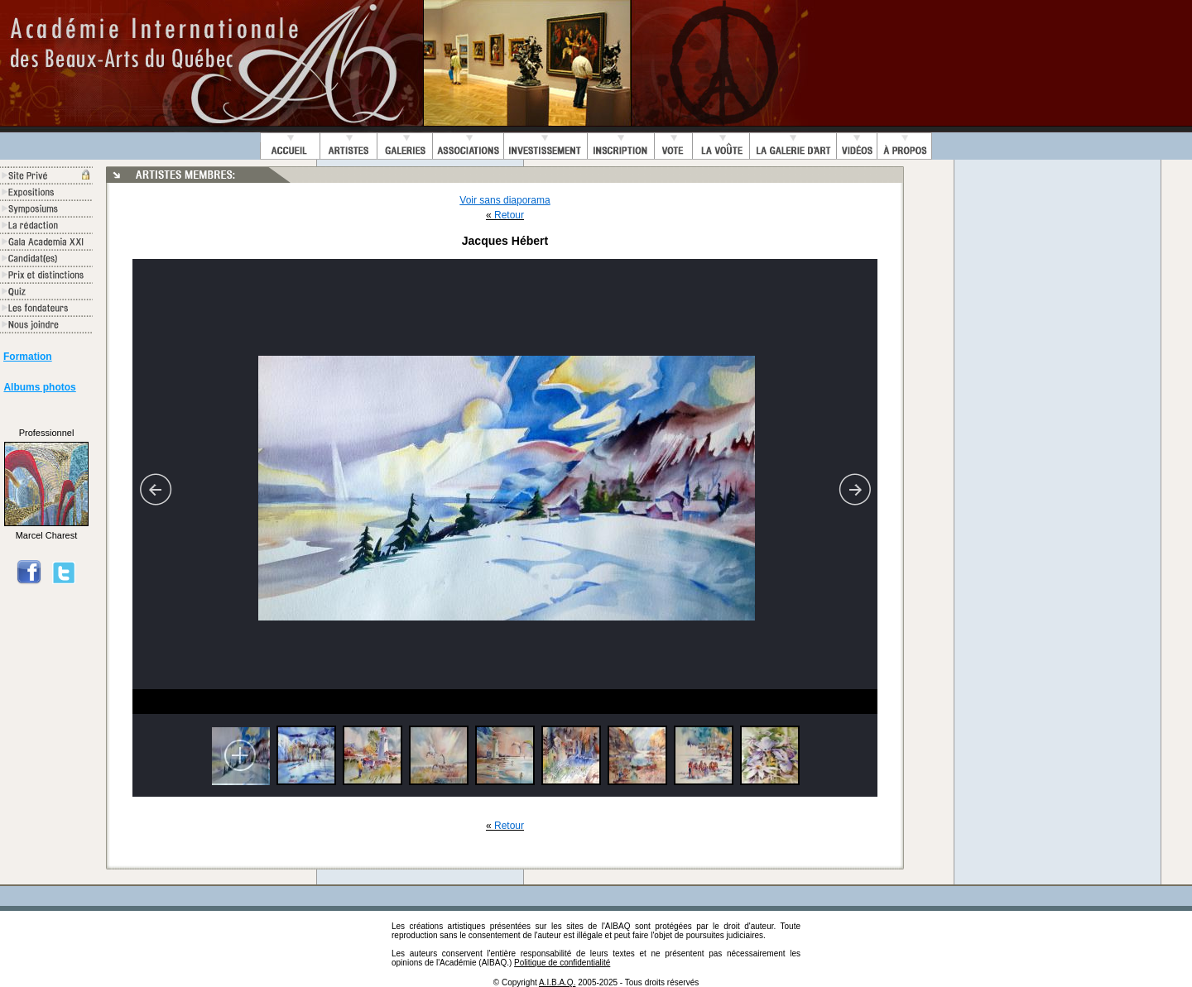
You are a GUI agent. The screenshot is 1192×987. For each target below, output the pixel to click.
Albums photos (39, 387)
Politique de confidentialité (562, 962)
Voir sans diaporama (504, 200)
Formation (27, 356)
